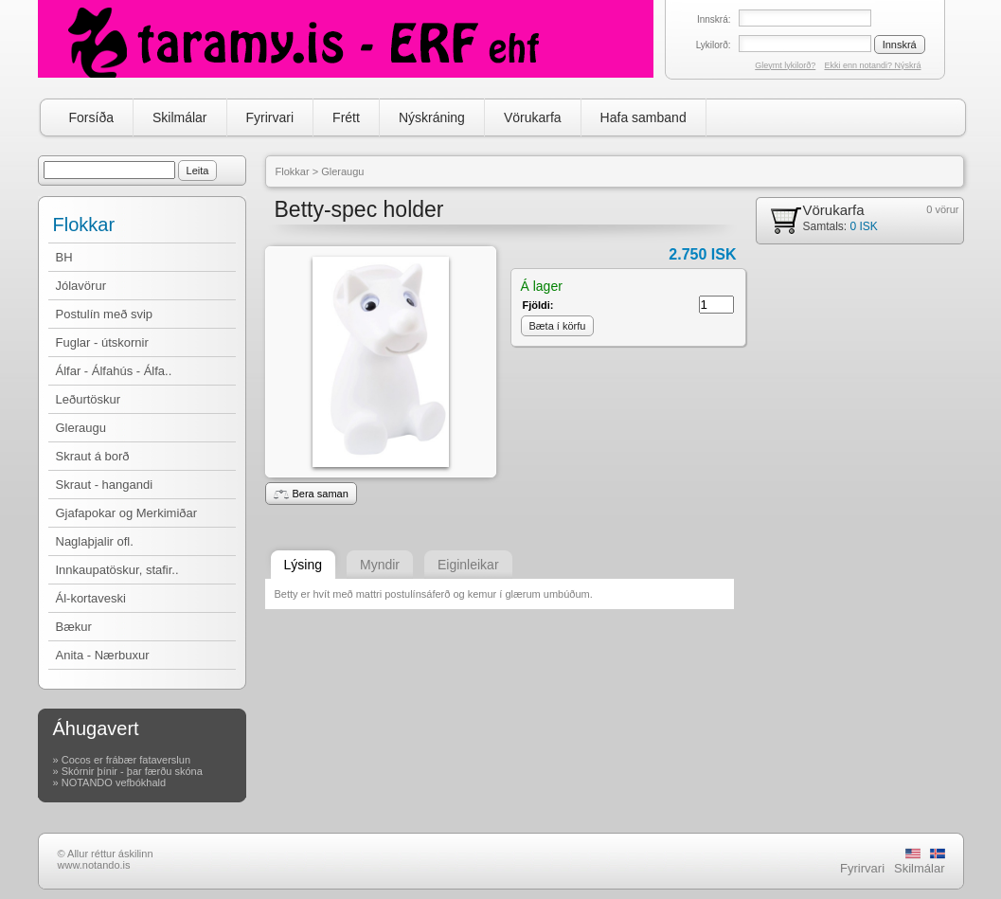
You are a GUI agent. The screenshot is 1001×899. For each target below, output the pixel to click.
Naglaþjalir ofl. (95, 541)
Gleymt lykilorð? (785, 65)
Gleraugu (81, 428)
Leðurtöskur (88, 399)
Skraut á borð (93, 456)
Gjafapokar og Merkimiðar (127, 513)
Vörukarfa (533, 117)
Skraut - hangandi (104, 484)
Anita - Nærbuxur (103, 655)
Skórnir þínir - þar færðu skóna (132, 771)
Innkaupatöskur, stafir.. (117, 570)
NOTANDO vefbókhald (114, 782)
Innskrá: (714, 19)
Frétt (346, 117)
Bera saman (311, 493)
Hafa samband (643, 117)
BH (64, 257)
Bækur (74, 627)
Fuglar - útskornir (102, 342)
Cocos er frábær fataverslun (126, 759)
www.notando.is (94, 865)
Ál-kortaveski (91, 598)
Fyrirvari (270, 117)
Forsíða (91, 117)
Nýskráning (432, 117)
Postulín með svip (104, 314)
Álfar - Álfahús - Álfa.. (114, 371)
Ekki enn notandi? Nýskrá (872, 65)
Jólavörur (81, 286)
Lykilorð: (713, 45)
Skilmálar (179, 117)
